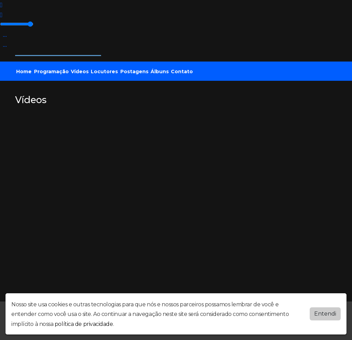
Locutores (104, 71)
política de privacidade (84, 324)
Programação (51, 71)
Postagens (134, 71)
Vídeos (80, 71)
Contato (182, 71)
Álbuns (160, 71)
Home (24, 71)
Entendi (325, 313)
